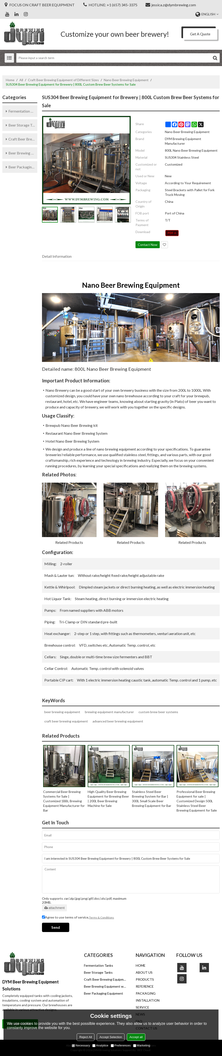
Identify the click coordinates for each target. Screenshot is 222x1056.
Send (55, 927)
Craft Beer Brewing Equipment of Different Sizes (63, 80)
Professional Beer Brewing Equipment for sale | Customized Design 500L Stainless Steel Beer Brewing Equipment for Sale (197, 801)
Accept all (135, 1037)
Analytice (100, 1045)
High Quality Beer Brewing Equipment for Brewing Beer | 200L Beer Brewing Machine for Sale (108, 799)
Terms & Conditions (101, 917)
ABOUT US (144, 972)
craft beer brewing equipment (66, 721)
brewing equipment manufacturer (109, 712)
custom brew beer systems (158, 712)
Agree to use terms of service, (78, 917)
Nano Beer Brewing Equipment (126, 80)
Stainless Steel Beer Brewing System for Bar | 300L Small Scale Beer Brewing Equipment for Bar (151, 799)
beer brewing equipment (62, 712)
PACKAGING (146, 993)
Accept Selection (110, 1037)
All (21, 80)
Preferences (121, 1045)
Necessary (81, 1045)
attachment (54, 908)
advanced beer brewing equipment (118, 721)
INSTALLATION (148, 1000)
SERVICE (142, 1007)
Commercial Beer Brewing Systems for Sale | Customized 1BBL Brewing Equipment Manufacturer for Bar (64, 801)
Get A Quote (200, 34)
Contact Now (147, 245)
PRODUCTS (145, 979)
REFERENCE (145, 986)
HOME (141, 965)
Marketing (141, 1045)
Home (10, 80)
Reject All (85, 1037)
